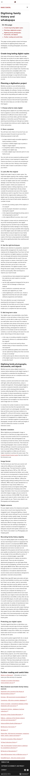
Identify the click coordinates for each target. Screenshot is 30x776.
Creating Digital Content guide (9, 455)
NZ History (4, 730)
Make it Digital (6, 7)
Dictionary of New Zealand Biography (11, 714)
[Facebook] (28, 769)
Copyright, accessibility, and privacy (12, 766)
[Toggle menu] (2, 2)
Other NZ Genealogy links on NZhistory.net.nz (13, 754)
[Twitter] (25, 769)
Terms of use (5, 762)
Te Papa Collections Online (8, 742)
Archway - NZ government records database (13, 697)
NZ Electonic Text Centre (8, 726)
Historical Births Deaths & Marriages (11, 723)
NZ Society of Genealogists (8, 751)
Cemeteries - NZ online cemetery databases (13, 700)
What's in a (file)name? (7, 675)
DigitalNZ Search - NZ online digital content (13, 758)
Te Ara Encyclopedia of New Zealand (11, 739)
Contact (3, 769)
